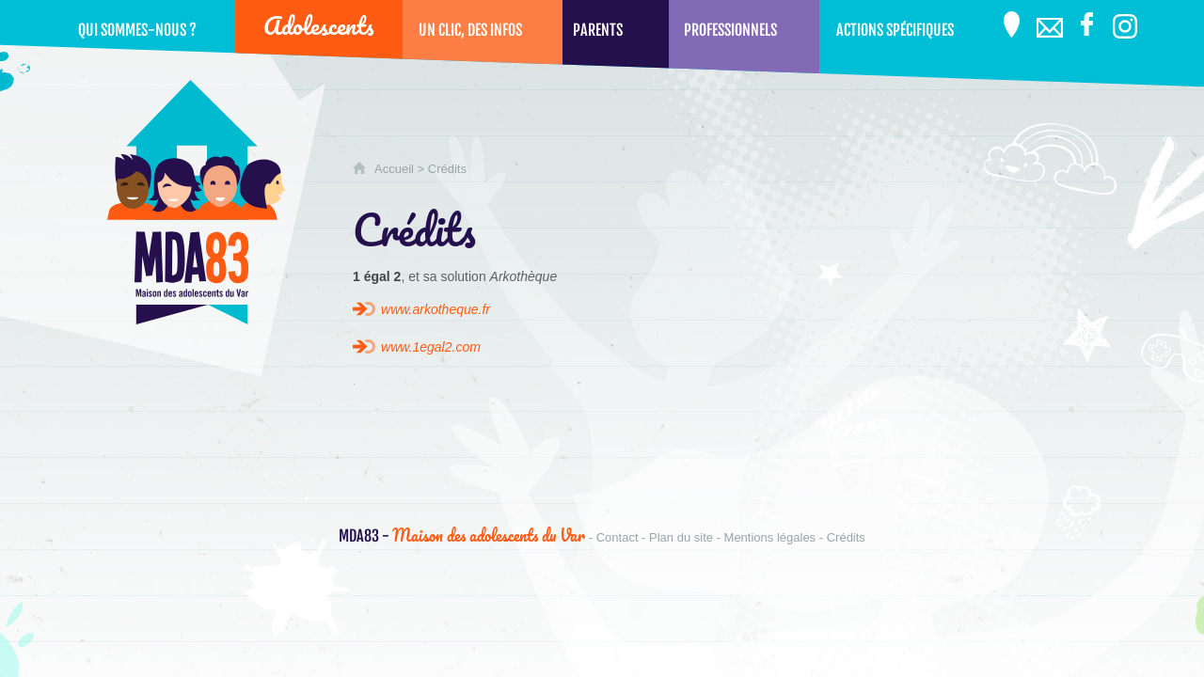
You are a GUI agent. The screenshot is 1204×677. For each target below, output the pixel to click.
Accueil (394, 169)
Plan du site (681, 537)
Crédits (846, 537)
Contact (617, 537)
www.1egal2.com (431, 346)
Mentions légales (770, 537)
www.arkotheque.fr (435, 309)
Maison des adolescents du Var (462, 535)
